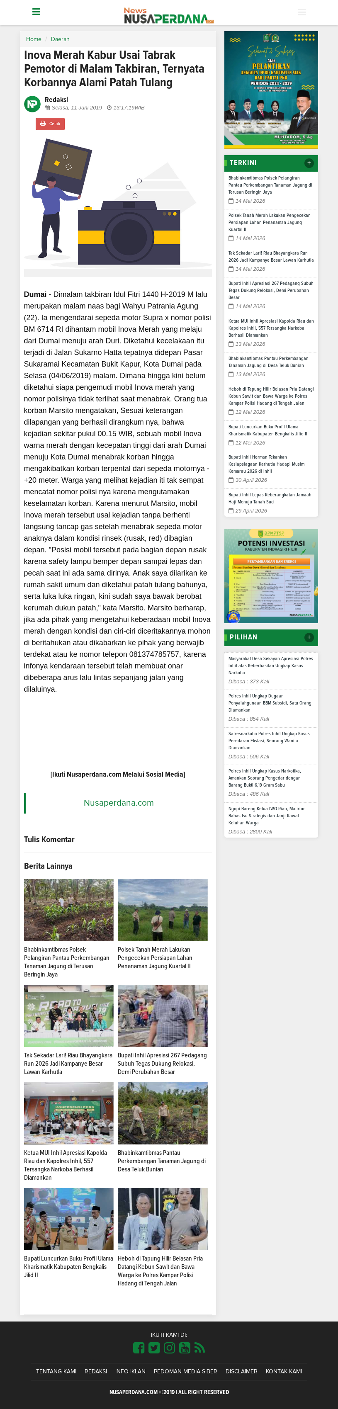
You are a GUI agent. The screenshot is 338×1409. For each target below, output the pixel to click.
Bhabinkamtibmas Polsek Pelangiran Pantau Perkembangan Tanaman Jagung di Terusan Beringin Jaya (270, 185)
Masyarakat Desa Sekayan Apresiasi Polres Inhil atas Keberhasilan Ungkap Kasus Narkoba (271, 665)
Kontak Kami (284, 1372)
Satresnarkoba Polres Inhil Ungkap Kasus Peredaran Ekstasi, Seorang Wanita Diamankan (269, 741)
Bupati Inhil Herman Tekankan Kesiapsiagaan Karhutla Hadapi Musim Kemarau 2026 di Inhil (266, 464)
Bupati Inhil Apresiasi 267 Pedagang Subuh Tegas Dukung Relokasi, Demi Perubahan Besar (162, 1063)
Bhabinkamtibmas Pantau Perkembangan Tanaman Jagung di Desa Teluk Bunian (162, 1161)
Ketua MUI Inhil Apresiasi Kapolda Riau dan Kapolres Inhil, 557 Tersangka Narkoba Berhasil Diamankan (271, 328)
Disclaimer (242, 1372)
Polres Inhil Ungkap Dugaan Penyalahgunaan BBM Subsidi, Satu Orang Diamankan (270, 703)
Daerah (60, 39)
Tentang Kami (56, 1372)
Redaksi (96, 1372)
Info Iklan (130, 1372)
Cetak (50, 123)
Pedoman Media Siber (185, 1372)
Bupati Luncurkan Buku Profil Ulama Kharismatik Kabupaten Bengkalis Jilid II (68, 1266)
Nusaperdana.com (119, 803)
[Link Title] (138, 1348)
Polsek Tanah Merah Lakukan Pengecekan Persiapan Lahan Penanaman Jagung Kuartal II (155, 957)
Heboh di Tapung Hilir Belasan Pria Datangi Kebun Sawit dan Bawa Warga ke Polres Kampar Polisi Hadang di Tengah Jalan (271, 396)
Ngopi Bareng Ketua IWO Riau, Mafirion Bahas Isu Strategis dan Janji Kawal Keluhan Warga (267, 816)
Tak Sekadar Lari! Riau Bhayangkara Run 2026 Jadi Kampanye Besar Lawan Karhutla (68, 1063)
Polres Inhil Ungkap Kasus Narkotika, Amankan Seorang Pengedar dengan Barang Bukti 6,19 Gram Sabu (265, 778)
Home (33, 39)
